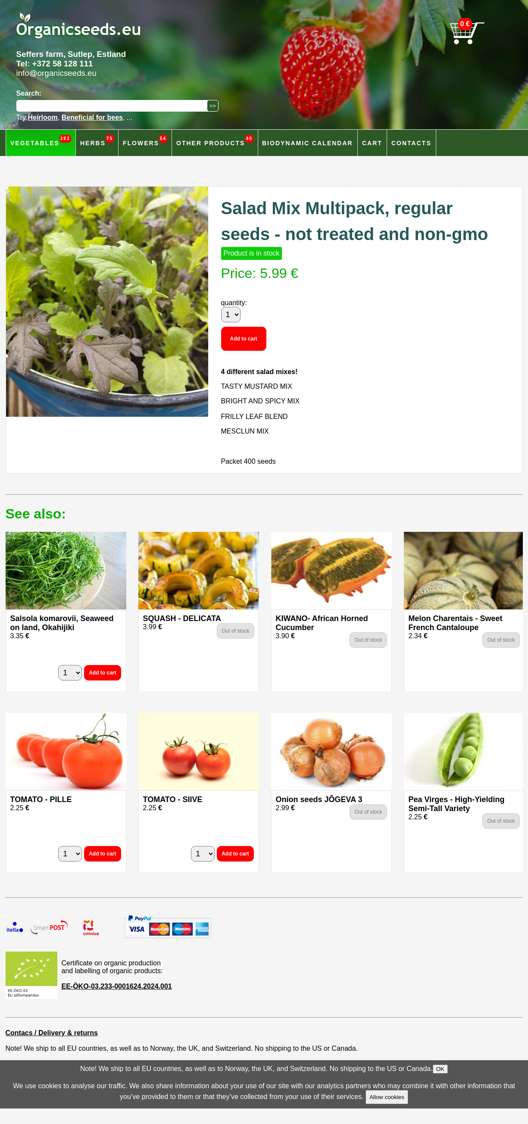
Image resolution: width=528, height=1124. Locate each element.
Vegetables (40, 141)
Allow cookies (386, 1097)
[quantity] (231, 314)
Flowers (145, 141)
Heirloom (42, 117)
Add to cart (243, 339)
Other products (214, 141)
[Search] (113, 106)
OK (440, 1069)
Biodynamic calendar (307, 143)
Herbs (97, 141)
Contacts (411, 143)
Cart (372, 143)
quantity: (234, 302)
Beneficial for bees (92, 117)
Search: (29, 93)
